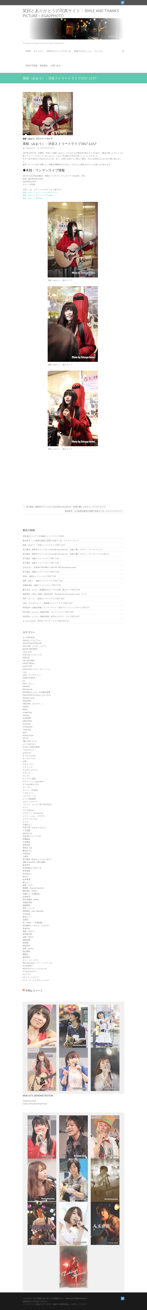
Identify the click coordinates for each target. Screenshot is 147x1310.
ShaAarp (26, 715)
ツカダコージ (28, 793)
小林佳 (25, 856)
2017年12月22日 (47, 148)
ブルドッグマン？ (30, 801)
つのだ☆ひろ (28, 750)
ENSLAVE (26, 657)
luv (24, 680)
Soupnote (27, 724)
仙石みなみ (27, 833)
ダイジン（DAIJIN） (31, 790)
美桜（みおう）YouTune (33, 198)
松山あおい (27, 873)
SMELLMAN (27, 721)
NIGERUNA (27, 701)
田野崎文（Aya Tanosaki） (34, 911)
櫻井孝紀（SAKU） (30, 891)
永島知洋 (26, 896)
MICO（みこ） (28, 683)
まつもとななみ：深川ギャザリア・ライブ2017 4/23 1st (46, 621)
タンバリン (27, 787)
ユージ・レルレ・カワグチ (34, 816)
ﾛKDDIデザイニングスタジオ (35, 968)
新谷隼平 (26, 865)
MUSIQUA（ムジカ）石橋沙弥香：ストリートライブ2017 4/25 (48, 612)
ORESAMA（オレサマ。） (33, 704)
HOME (28, 51)
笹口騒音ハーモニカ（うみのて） (37, 925)
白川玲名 (26, 914)
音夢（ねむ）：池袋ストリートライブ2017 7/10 (42, 581)
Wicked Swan (28, 735)
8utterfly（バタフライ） (32, 640)
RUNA (25, 709)
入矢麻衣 (26, 842)
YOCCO (25, 738)
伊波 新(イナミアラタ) (32, 836)
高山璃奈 (26, 951)
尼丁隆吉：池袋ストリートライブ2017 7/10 (41, 572)
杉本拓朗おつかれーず (32, 868)
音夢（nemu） (29, 948)
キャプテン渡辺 (29, 778)
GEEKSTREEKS (29, 663)
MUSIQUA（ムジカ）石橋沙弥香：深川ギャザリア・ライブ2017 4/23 (51, 616)
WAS (24, 732)
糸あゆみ (26, 928)
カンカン (26, 776)
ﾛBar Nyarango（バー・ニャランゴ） (38, 963)
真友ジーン (27, 917)
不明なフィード (33, 990)
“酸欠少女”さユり (30, 741)
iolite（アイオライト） (32, 675)
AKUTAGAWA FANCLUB (32, 643)
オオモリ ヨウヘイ (30, 770)
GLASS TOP (27, 666)
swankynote (27, 727)
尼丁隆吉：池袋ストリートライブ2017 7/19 (41, 563)
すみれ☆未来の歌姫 (31, 747)
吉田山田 (26, 845)
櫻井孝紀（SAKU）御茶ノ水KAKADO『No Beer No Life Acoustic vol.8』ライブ (55, 594)
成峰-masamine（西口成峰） (35, 862)
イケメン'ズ (27, 767)
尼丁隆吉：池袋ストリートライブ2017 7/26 (41, 558)
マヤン (25, 807)
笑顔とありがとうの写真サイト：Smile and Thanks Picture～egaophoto (71, 13)
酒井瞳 (25, 943)
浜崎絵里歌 (27, 902)
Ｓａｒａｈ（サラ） (31, 960)
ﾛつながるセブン (30, 971)
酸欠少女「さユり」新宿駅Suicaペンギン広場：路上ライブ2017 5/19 (51, 589)
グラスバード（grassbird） (34, 781)
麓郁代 (25, 954)
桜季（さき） (28, 885)
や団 (24, 761)
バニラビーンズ (29, 796)
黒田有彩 (26, 957)
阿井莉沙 (26, 945)
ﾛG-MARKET (28, 966)
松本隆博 (26, 879)
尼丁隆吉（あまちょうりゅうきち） (38, 859)
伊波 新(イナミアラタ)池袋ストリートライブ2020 (43, 536)
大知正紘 (26, 853)
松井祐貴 (26, 871)
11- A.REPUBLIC (29, 637)
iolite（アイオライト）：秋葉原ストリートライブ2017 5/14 (47, 603)
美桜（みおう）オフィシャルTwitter (38, 195)
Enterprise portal (29, 1101)
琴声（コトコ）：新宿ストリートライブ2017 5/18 (43, 598)
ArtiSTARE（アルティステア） (35, 646)
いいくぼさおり (29, 744)
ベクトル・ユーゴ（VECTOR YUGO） (38, 804)
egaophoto (30, 148)
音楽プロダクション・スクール (88, 51)
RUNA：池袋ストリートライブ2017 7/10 (39, 576)
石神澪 (25, 919)
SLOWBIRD (27, 718)
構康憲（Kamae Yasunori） (34, 888)
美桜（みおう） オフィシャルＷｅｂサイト (41, 192)
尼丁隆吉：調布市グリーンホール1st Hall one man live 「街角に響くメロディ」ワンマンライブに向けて (66, 554)
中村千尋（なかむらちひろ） (35, 827)
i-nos (25, 672)
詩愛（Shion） (29, 937)
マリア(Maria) (28, 810)
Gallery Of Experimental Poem (35, 1104)
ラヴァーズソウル (30, 819)
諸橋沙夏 (26, 940)
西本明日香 (27, 934)
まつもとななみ (29, 755)
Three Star (27, 729)
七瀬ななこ (27, 824)
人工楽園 (26, 830)
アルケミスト (28, 764)
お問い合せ (56, 65)
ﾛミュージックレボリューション (36, 980)
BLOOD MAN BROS (30, 649)
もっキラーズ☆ (29, 758)
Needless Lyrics (29, 698)
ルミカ (25, 822)
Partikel (26, 706)
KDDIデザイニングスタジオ (59, 51)
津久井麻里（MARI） (31, 899)
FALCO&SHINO (29, 660)
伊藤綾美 (26, 839)
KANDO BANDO (29, 678)
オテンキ (26, 773)
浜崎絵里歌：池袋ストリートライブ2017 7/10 (42, 585)
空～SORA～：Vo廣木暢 (32, 922)
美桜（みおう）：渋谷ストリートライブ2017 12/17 (44, 545)
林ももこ (26, 882)
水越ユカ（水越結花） (32, 894)
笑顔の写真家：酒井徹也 (37, 65)
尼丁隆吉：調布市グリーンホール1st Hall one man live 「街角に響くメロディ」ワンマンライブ (64, 507)
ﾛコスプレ (27, 974)
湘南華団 (26, 905)
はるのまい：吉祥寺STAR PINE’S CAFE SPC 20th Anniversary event (49, 567)
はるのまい (27, 752)
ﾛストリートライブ (44, 139)
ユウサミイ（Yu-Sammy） (33, 813)
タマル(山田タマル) (31, 784)
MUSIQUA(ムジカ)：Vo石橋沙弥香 (36, 692)
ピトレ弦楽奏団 (29, 799)
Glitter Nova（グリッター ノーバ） (37, 669)
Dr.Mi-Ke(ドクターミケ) (32, 655)
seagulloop (27, 712)
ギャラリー (39, 51)
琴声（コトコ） (29, 908)
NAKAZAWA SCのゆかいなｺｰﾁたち (37, 695)
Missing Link (27, 689)
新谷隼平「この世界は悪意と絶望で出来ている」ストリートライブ (94, 511)
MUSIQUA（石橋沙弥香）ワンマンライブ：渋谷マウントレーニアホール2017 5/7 (56, 607)
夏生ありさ (27, 850)
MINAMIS (26, 686)
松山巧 (25, 876)
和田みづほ (27, 848)
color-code (27, 652)
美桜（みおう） (29, 139)
